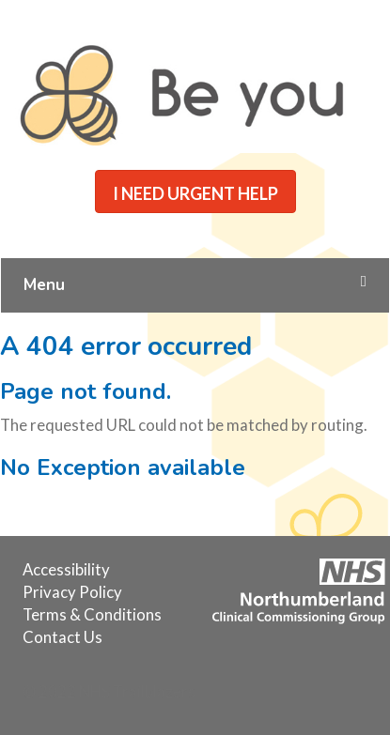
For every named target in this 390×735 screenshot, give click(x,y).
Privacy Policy (72, 592)
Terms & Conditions (92, 614)
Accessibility (66, 569)
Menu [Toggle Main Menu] (195, 285)
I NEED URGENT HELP (195, 193)
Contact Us (62, 637)
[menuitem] (66, 569)
